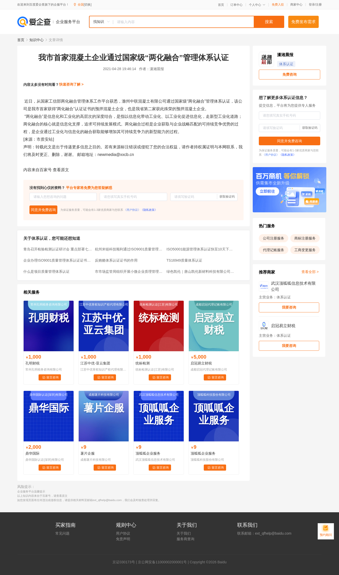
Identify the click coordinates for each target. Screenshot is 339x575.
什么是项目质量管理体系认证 (46, 271)
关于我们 (184, 533)
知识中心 (36, 40)
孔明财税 (32, 363)
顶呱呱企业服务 (147, 453)
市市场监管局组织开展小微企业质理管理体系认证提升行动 (129, 271)
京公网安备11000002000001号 (162, 562)
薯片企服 (87, 453)
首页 (221, 4)
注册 (319, 4)
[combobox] (186, 22)
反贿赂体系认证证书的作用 (116, 260)
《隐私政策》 (149, 209)
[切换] (88, 4)
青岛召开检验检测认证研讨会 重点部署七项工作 (57, 249)
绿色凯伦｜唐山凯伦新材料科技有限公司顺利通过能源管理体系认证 (200, 271)
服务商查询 (185, 539)
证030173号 (125, 562)
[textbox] (198, 22)
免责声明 (123, 539)
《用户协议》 (132, 209)
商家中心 (296, 4)
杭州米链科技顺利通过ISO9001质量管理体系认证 (129, 249)
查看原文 (61, 170)
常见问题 (62, 533)
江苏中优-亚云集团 (95, 363)
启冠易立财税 (201, 363)
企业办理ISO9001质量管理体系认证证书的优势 (57, 260)
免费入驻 (278, 4)
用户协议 (123, 533)
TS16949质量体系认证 (184, 260)
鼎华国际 (32, 453)
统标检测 (142, 363)
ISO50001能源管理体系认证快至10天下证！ (200, 249)
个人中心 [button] (257, 5)
